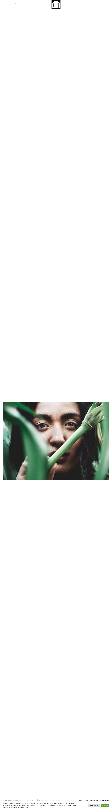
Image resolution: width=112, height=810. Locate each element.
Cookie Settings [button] (93, 805)
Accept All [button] (105, 805)
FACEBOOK (94, 800)
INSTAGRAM (83, 800)
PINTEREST (104, 800)
